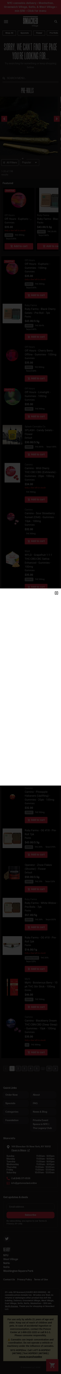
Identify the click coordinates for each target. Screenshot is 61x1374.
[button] (56, 593)
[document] (30, 687)
